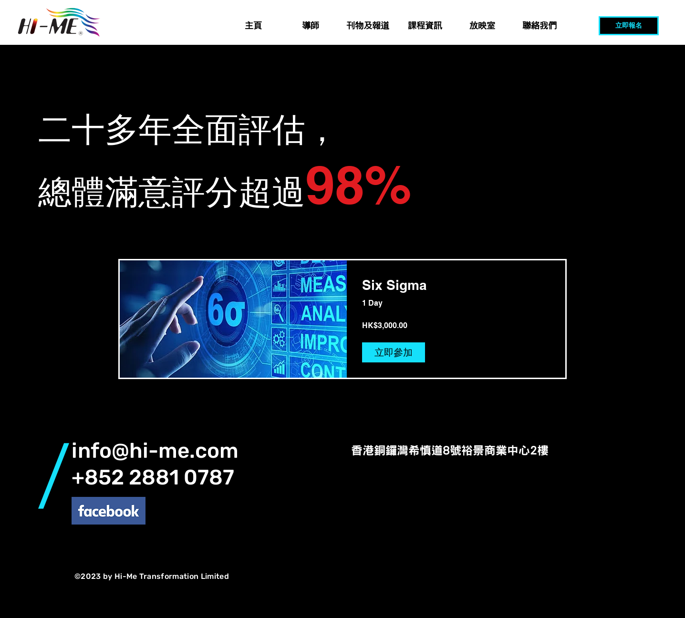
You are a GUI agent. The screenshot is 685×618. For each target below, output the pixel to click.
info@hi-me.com (155, 450)
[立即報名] (629, 25)
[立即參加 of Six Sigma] (393, 352)
